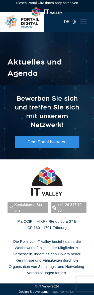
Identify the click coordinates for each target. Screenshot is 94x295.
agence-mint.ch (64, 291)
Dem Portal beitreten (47, 142)
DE (70, 22)
